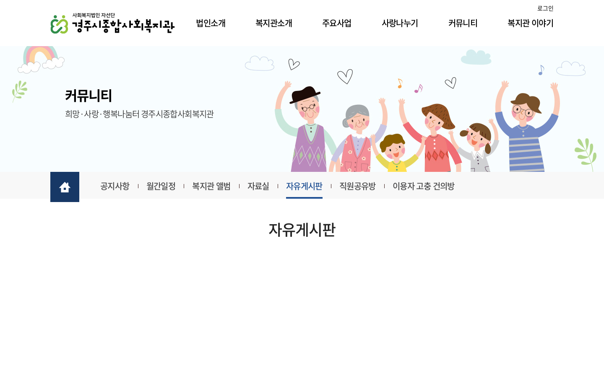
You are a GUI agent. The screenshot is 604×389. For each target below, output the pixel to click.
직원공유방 (357, 186)
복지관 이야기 (530, 23)
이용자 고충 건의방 (424, 186)
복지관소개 (273, 23)
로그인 (545, 8)
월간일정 (161, 186)
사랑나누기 (400, 23)
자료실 (258, 186)
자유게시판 (304, 186)
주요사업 (336, 23)
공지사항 (115, 186)
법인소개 (210, 23)
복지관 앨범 (211, 186)
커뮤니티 (463, 23)
